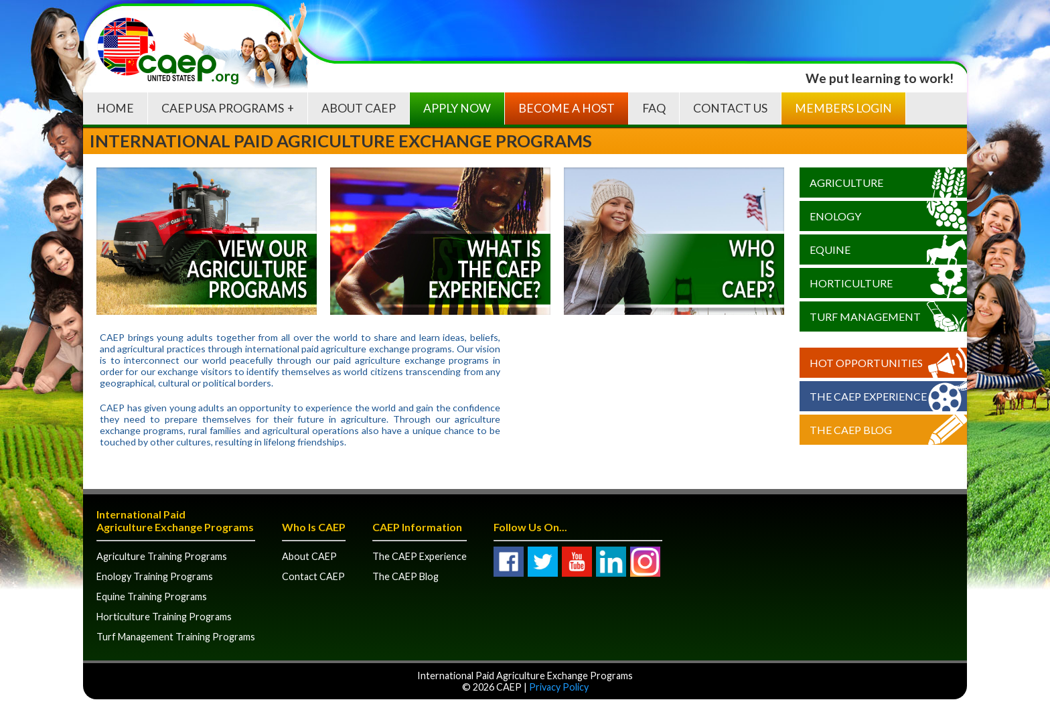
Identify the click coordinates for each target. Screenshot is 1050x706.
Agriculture (846, 182)
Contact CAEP (313, 576)
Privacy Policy (559, 687)
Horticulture (851, 283)
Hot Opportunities (866, 362)
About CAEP (358, 108)
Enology (835, 216)
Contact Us (730, 108)
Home (115, 108)
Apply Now (457, 108)
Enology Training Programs (154, 576)
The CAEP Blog (851, 429)
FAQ (654, 108)
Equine (830, 249)
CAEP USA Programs (222, 108)
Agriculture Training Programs (161, 556)
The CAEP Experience (868, 396)
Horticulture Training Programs (164, 616)
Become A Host (566, 108)
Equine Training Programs (151, 596)
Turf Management (865, 316)
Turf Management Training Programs (175, 636)
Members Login (843, 108)
